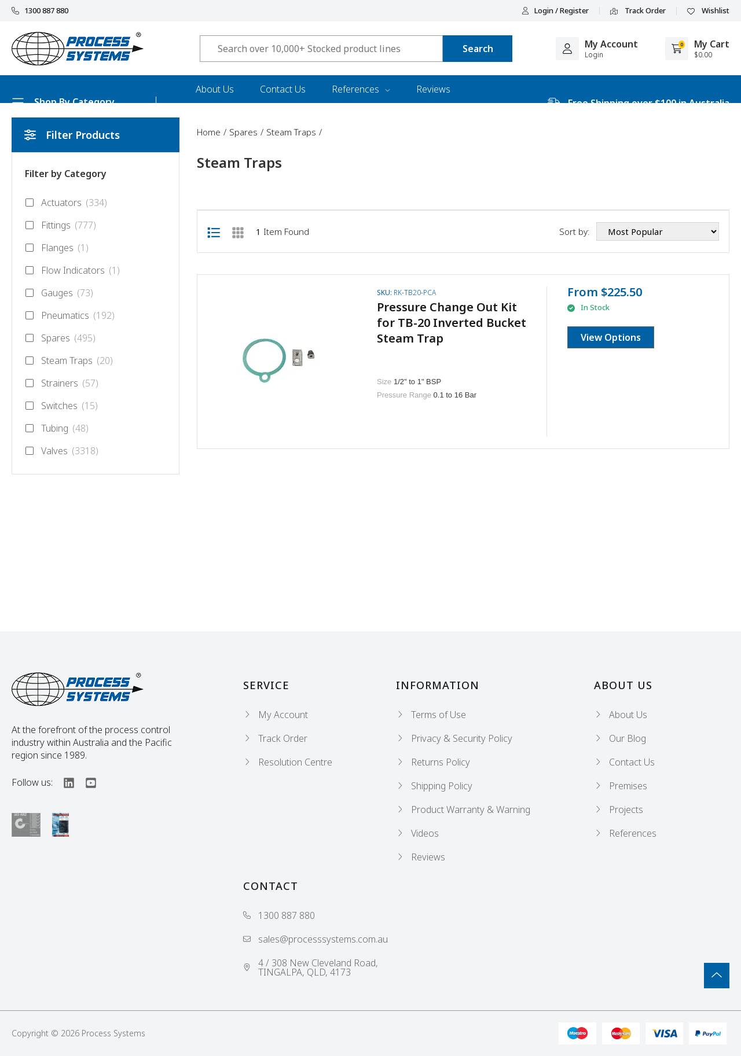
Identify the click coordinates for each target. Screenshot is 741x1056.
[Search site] (477, 48)
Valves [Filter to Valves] (61, 451)
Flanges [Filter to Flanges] (57, 248)
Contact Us (283, 89)
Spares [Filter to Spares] (60, 338)
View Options (611, 337)
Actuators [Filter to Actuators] (66, 202)
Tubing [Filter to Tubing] (57, 428)
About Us (215, 89)
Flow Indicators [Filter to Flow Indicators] (72, 270)
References (361, 89)
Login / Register (555, 10)
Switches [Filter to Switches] (61, 406)
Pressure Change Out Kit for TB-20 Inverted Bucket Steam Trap (451, 322)
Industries (216, 117)
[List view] (213, 231)
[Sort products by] (657, 231)
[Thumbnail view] (238, 231)
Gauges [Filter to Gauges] (59, 293)
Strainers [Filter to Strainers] (61, 383)
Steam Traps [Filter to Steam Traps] (69, 360)
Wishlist (708, 11)
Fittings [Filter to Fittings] (60, 225)
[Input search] (321, 48)
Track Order (638, 11)
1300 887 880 (40, 10)
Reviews (433, 89)
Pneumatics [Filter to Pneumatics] (70, 315)
